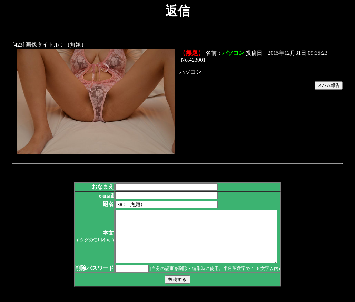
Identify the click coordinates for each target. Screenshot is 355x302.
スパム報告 (328, 85)
